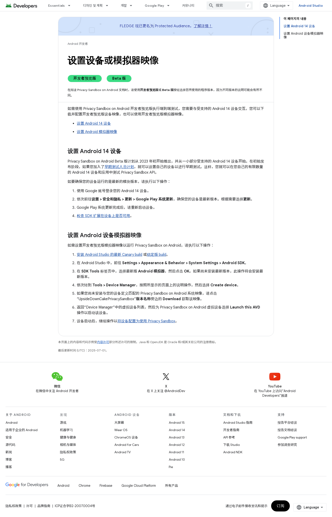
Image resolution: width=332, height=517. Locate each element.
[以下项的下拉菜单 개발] (133, 5)
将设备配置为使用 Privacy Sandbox (146, 321)
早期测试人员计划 (119, 167)
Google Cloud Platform (139, 486)
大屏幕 (119, 422)
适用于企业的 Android (22, 430)
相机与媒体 (68, 445)
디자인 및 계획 (93, 5)
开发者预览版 (84, 78)
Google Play (154, 5)
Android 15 (177, 422)
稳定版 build (156, 254)
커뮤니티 (188, 5)
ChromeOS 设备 (126, 437)
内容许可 (103, 342)
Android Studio (311, 5)
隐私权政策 (68, 452)
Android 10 (177, 459)
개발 (124, 5)
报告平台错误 (287, 422)
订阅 (280, 506)
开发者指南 (231, 430)
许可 (29, 506)
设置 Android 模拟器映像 (97, 132)
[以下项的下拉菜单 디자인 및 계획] (109, 5)
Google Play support (292, 437)
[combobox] (230, 5)
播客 (9, 467)
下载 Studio (231, 445)
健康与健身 (68, 437)
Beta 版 (119, 78)
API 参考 (229, 437)
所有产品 (171, 486)
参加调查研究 (287, 445)
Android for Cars (126, 445)
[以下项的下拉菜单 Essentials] (71, 5)
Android (12, 422)
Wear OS (120, 430)
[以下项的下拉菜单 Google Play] (170, 5)
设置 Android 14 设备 (94, 123)
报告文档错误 (287, 430)
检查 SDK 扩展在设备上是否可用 (103, 216)
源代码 (10, 445)
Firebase (106, 486)
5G (62, 459)
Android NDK (232, 452)
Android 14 (177, 430)
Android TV (122, 452)
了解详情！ (203, 26)
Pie (171, 467)
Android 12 (177, 445)
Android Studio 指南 (237, 422)
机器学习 (66, 430)
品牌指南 (43, 506)
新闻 (9, 452)
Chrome (84, 486)
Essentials (56, 5)
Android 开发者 (78, 44)
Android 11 (176, 452)
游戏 (63, 422)
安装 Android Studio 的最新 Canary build (109, 254)
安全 (9, 437)
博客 (9, 459)
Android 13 (176, 437)
